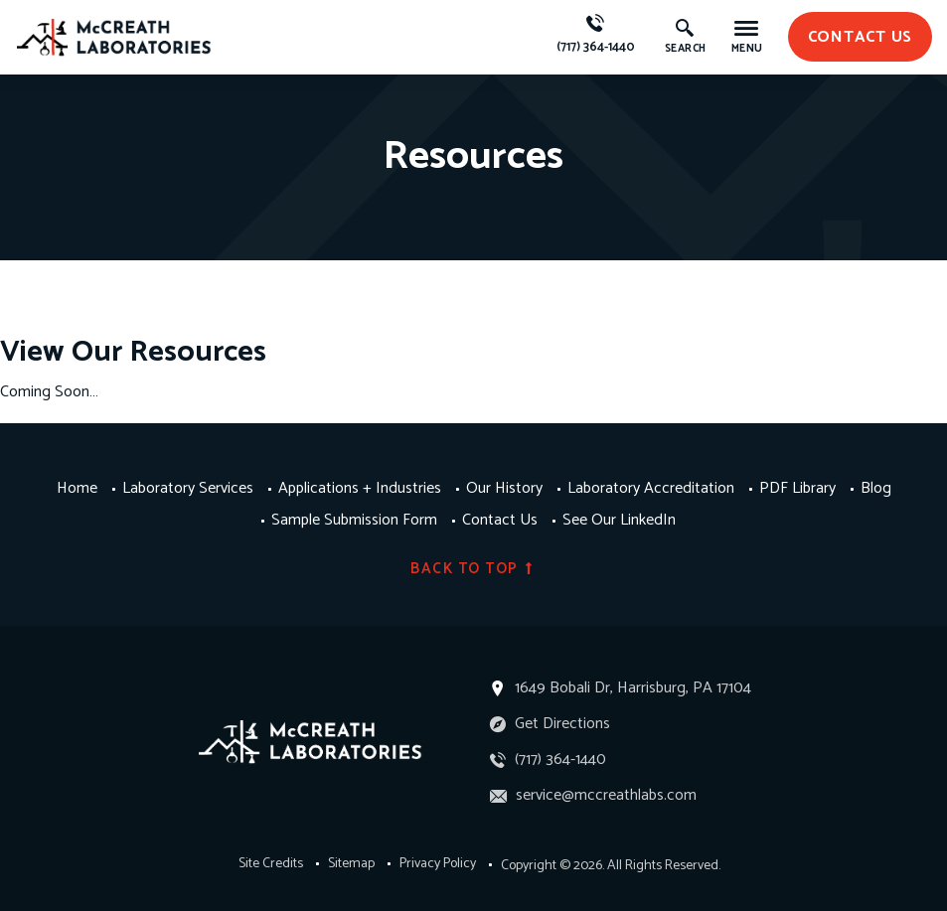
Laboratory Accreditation (650, 489)
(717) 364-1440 (595, 36)
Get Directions (550, 723)
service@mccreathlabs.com (593, 795)
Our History (504, 489)
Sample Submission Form (354, 521)
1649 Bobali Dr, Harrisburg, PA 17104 (633, 688)
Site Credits (270, 864)
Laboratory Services (187, 489)
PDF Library (797, 489)
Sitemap (351, 864)
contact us (860, 37)
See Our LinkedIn (619, 521)
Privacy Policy (437, 864)
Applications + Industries (359, 489)
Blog (876, 489)
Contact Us (500, 521)
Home (77, 489)
